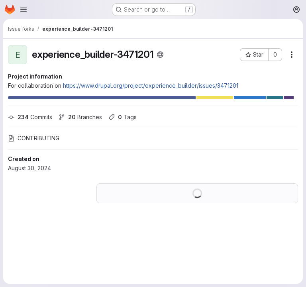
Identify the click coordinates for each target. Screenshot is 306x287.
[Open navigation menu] (23, 9)
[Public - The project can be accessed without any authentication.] (160, 54)
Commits (30, 117)
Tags (122, 117)
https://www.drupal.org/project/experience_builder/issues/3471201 (150, 85)
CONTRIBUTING (33, 138)
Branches (80, 117)
